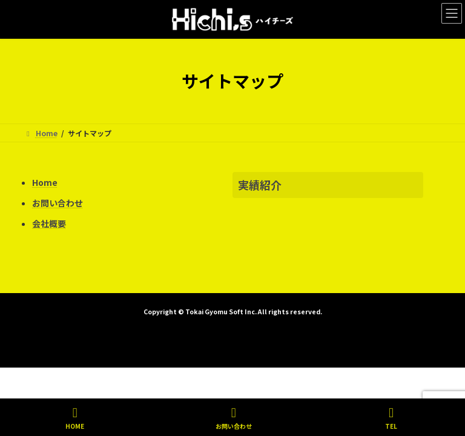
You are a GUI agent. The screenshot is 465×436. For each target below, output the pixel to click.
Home (45, 182)
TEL (391, 418)
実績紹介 (260, 185)
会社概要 (49, 223)
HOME (74, 418)
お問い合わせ (57, 203)
